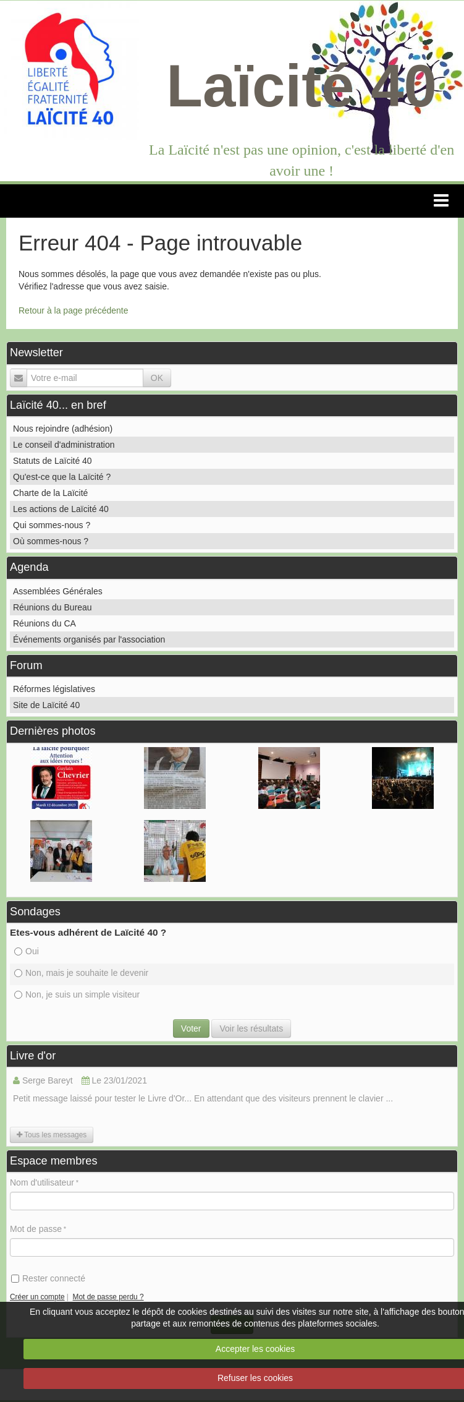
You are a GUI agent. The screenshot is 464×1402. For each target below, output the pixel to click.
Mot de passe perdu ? (108, 1297)
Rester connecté (48, 1278)
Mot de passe (36, 1229)
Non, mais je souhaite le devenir (81, 973)
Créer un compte (37, 1297)
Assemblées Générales (58, 591)
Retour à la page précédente (73, 310)
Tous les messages (51, 1135)
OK (157, 378)
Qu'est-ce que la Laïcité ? (62, 477)
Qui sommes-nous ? (51, 525)
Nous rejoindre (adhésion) (62, 429)
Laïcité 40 (301, 86)
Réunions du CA (44, 623)
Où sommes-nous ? (50, 541)
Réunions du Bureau (52, 607)
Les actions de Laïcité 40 (61, 509)
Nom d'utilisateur (42, 1182)
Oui (26, 951)
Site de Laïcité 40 (46, 705)
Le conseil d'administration (64, 445)
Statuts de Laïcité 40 (52, 461)
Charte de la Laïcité (50, 493)
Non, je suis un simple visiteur (77, 994)
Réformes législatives (54, 689)
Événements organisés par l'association (89, 639)
